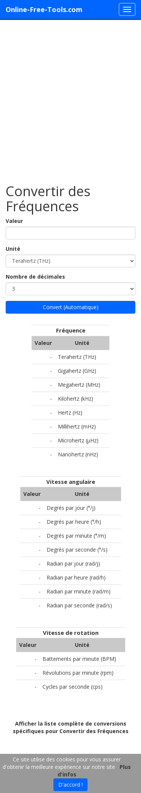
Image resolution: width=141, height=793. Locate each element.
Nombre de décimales (35, 276)
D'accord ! (70, 784)
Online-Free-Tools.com (44, 9)
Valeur (14, 220)
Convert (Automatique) (71, 307)
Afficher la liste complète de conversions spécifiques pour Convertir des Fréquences (71, 727)
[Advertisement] (70, 98)
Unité (13, 248)
